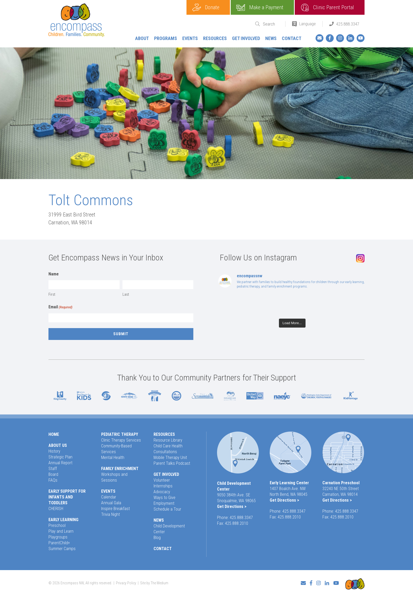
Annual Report (60, 462)
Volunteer (162, 480)
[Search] (271, 24)
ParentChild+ (59, 542)
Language (307, 23)
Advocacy (162, 491)
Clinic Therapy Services (121, 440)
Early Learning (63, 519)
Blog (157, 537)
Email (60, 307)
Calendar (108, 497)
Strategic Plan (60, 456)
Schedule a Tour (167, 509)
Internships (163, 485)
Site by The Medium (154, 581)
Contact (291, 38)
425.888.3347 (347, 24)
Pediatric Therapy (119, 434)
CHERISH (55, 508)
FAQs (52, 480)
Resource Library (168, 440)
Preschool (57, 525)
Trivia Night (110, 514)
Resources (215, 38)
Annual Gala (111, 502)
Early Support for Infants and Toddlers (67, 497)
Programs (165, 38)
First (51, 294)
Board (53, 474)
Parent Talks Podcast (172, 463)
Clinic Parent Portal (333, 7)
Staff (52, 468)
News (271, 38)
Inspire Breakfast (115, 508)
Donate (212, 7)
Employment (164, 503)
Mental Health (112, 457)
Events (190, 38)
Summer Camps (62, 548)
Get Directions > (232, 506)
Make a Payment (266, 7)
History (54, 451)
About (142, 38)
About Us (57, 445)
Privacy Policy (126, 581)
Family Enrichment (120, 468)
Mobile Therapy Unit (170, 457)
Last (125, 294)
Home (53, 434)
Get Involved (246, 38)
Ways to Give (164, 497)
